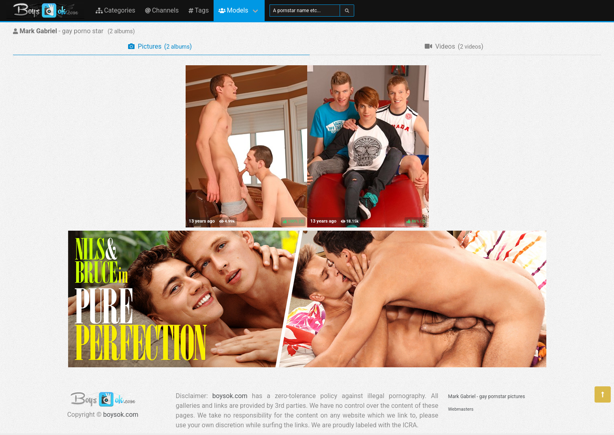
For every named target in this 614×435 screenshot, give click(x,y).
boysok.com (121, 414)
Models (233, 10)
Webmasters (461, 409)
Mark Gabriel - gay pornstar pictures (486, 396)
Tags (198, 10)
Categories (115, 10)
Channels (162, 10)
